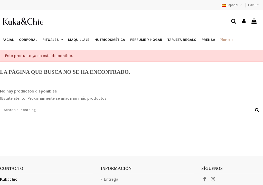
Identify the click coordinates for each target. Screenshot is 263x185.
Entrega (111, 179)
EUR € (253, 5)
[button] (52, 39)
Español (232, 5)
